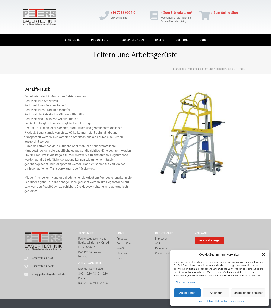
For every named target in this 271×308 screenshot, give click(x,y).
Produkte (100, 40)
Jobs (203, 40)
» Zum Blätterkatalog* (176, 12)
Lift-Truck (239, 68)
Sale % (159, 40)
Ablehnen (216, 292)
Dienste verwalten (185, 282)
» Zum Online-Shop (225, 12)
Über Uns (182, 40)
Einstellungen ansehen (248, 292)
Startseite (72, 40)
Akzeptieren (187, 292)
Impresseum (237, 301)
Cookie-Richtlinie (205, 301)
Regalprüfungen (132, 40)
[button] (263, 254)
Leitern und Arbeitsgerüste (215, 68)
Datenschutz (222, 301)
